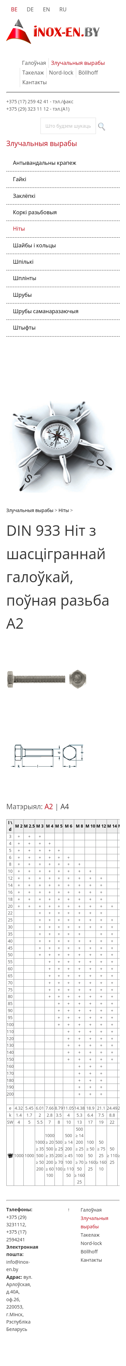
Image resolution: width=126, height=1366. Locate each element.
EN (46, 9)
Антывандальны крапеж (44, 162)
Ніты (19, 228)
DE (30, 9)
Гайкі (19, 179)
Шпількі (23, 261)
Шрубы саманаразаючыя (46, 311)
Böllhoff (88, 72)
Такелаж (33, 72)
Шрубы (22, 294)
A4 (64, 806)
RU (63, 9)
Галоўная (34, 63)
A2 (48, 806)
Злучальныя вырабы (78, 63)
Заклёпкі (24, 196)
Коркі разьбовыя (35, 212)
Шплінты (24, 278)
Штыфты (24, 327)
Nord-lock (61, 72)
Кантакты (34, 82)
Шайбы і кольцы (34, 245)
